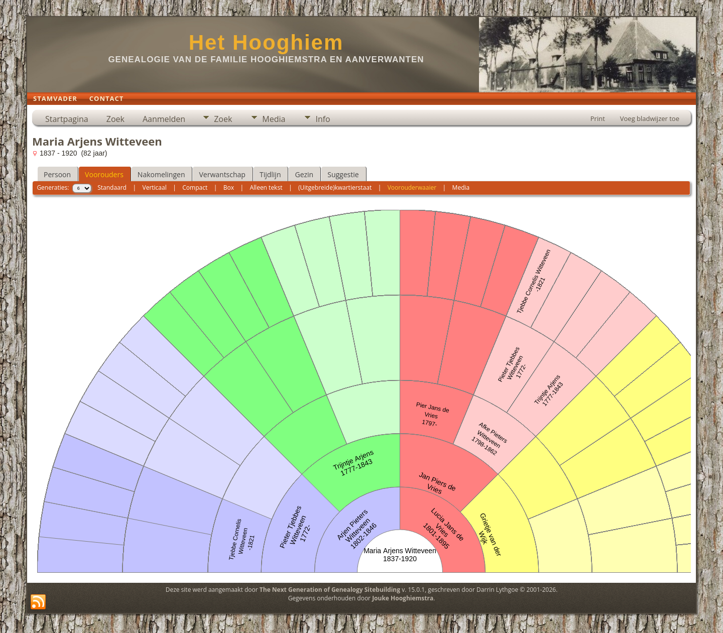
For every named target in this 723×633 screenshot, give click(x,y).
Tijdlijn (270, 174)
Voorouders (104, 174)
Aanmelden (164, 118)
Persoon (57, 174)
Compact (194, 187)
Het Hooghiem (266, 42)
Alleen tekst (266, 187)
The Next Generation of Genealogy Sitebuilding (330, 589)
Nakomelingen (161, 174)
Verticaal (155, 187)
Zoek (115, 118)
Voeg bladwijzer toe (649, 118)
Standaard (112, 187)
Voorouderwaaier (412, 187)
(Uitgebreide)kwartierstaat (335, 187)
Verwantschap (222, 174)
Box (228, 187)
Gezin (304, 174)
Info (322, 118)
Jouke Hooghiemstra (402, 598)
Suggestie (342, 174)
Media (273, 118)
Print (597, 118)
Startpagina (66, 118)
